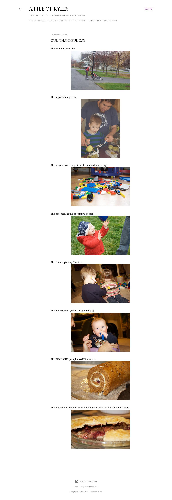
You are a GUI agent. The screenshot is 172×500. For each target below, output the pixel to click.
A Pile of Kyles (49, 8)
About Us (43, 20)
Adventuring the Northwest (68, 20)
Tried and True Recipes (102, 20)
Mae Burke (93, 487)
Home (32, 20)
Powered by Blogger (86, 481)
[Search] (149, 8)
